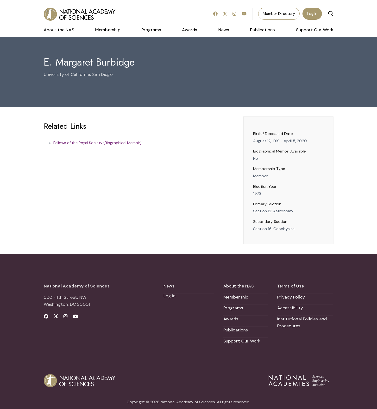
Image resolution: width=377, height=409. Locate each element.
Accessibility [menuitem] (290, 308)
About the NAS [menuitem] (59, 30)
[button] (330, 13)
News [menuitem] (223, 30)
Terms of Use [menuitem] (290, 286)
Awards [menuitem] (189, 30)
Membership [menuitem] (107, 30)
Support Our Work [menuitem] (314, 30)
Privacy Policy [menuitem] (291, 297)
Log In (312, 13)
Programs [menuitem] (151, 30)
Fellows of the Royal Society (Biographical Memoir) (97, 142)
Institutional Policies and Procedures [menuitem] (302, 322)
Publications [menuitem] (262, 30)
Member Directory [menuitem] (279, 13)
